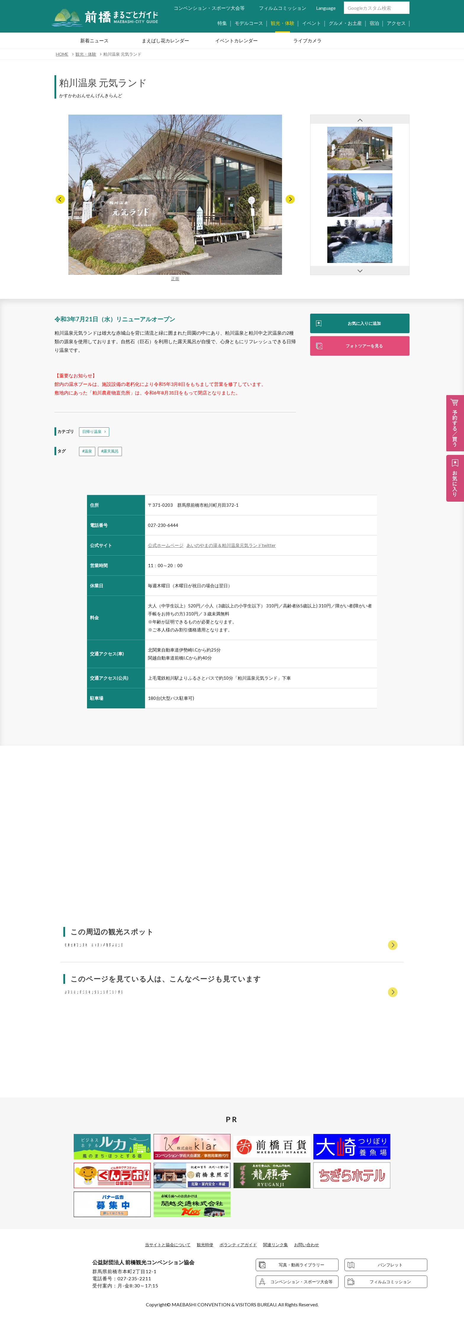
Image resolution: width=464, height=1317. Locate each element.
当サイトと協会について (160, 1244)
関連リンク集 (281, 1244)
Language (326, 8)
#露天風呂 (111, 452)
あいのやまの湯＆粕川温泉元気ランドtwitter (231, 546)
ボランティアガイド (239, 1244)
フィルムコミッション (282, 8)
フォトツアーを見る (364, 347)
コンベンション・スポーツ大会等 (209, 8)
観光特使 (202, 1244)
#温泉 (87, 452)
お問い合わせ (315, 1244)
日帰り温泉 (92, 432)
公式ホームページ (165, 546)
